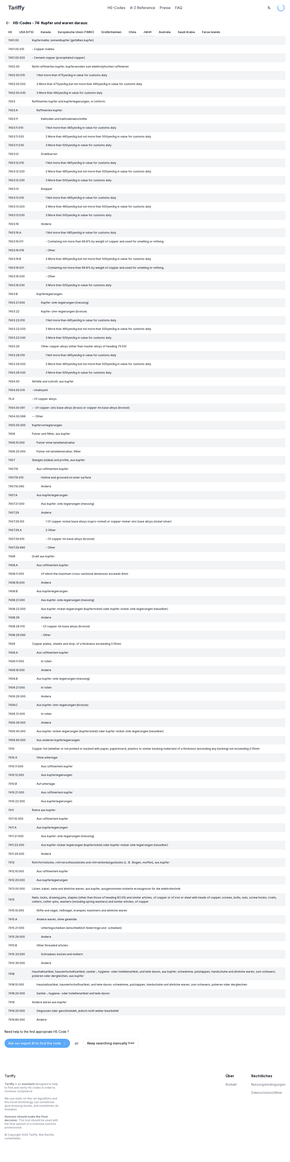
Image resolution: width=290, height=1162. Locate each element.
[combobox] (269, 7)
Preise (165, 7)
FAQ (178, 7)
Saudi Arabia (186, 32)
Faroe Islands (211, 32)
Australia (165, 32)
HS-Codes (116, 7)
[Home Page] (52, 7)
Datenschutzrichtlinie (266, 1092)
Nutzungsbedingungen (268, 1084)
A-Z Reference (142, 7)
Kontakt (231, 1084)
